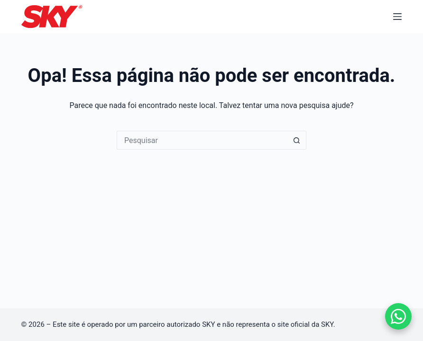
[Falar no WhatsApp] (398, 316)
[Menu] (397, 16)
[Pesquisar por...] (202, 140)
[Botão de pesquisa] (296, 140)
